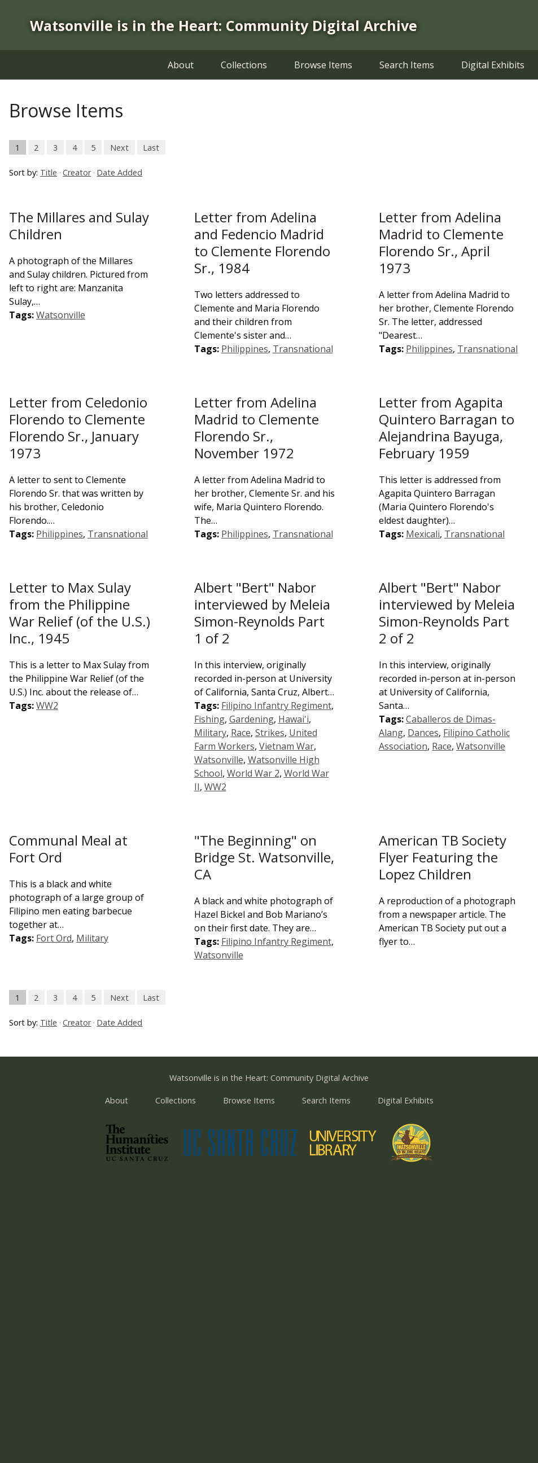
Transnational (303, 349)
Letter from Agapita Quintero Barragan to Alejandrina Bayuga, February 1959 (446, 427)
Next (119, 147)
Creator (77, 172)
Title (48, 172)
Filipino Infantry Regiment (276, 705)
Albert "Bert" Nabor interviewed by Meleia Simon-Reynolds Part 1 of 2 (262, 612)
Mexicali (423, 534)
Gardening (251, 719)
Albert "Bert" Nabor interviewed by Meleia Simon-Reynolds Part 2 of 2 (447, 612)
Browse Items (323, 65)
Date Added (119, 172)
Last (151, 147)
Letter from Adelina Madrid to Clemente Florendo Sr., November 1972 (256, 427)
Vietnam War (286, 746)
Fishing (209, 719)
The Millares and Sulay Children (79, 225)
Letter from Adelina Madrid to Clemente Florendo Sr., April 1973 (441, 242)
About (181, 65)
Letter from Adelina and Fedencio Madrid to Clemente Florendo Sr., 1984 (262, 242)
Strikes (270, 732)
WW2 (47, 705)
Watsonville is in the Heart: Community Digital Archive (223, 25)
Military (210, 732)
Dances (423, 732)
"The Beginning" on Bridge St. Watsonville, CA (264, 857)
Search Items (406, 65)
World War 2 (253, 773)
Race (241, 732)
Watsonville (60, 315)
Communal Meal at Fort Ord (68, 848)
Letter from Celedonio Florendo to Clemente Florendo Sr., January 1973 (78, 427)
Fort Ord (54, 938)
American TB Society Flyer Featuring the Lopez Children (442, 857)
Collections (244, 65)
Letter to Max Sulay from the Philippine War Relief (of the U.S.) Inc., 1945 (79, 612)
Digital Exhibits (492, 65)
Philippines (244, 349)
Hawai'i (293, 719)
